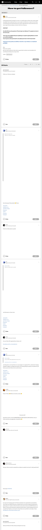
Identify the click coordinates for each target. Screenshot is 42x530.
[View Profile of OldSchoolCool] (8, 463)
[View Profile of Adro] (6, 16)
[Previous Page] (25, 64)
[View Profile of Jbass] (7, 224)
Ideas (26, 2)
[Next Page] (39, 64)
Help (15, 2)
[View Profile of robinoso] (7, 429)
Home (8, 5)
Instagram (5, 214)
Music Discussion (15, 5)
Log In (36, 2)
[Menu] (39, 2)
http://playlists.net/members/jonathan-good (11, 510)
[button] (39, 17)
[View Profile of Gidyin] (7, 498)
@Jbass (6, 265)
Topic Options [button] (4, 12)
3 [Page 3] (32, 64)
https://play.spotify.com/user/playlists (10, 344)
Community (6, 2)
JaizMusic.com (6, 207)
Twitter (4, 211)
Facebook (5, 210)
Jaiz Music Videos (6, 208)
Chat (20, 2)
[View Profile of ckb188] (7, 389)
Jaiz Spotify (5, 205)
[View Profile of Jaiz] (6, 129)
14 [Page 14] (36, 64)
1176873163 (9, 488)
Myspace (5, 213)
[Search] (33, 2)
